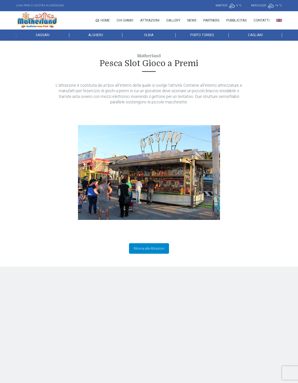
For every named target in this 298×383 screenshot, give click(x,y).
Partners (211, 20)
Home (102, 20)
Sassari (42, 35)
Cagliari (255, 35)
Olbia (148, 35)
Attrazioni (149, 20)
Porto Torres (202, 35)
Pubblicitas (236, 20)
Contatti (261, 20)
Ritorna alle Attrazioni (149, 248)
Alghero (95, 35)
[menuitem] (279, 20)
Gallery (173, 20)
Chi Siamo (125, 20)
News (191, 20)
